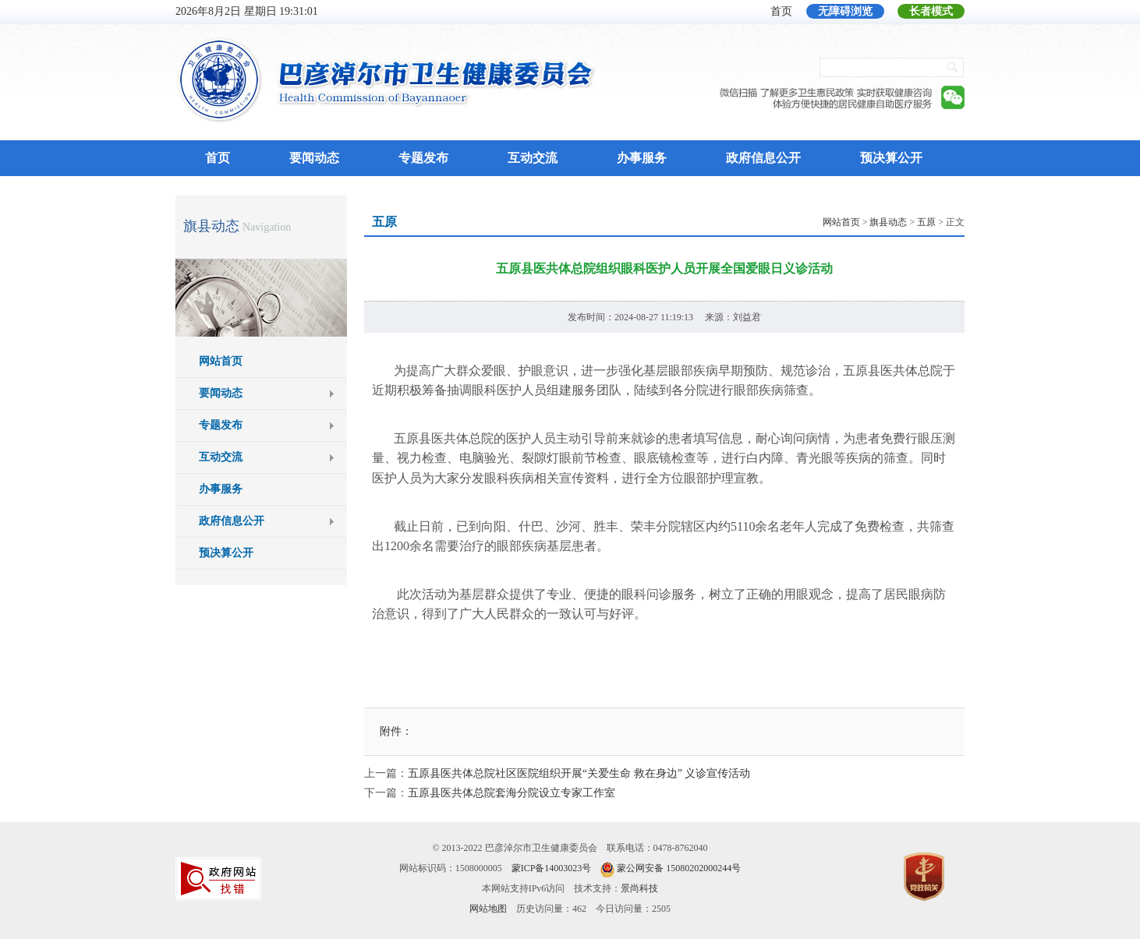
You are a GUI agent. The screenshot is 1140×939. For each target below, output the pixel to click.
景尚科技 (639, 888)
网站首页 (221, 361)
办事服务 (642, 157)
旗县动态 (211, 226)
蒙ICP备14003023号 (552, 868)
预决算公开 (891, 157)
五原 (926, 222)
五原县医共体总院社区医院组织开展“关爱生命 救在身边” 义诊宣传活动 (579, 773)
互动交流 (533, 157)
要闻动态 (314, 157)
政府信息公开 (763, 157)
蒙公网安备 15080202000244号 (679, 868)
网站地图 (488, 908)
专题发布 (423, 157)
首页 (781, 11)
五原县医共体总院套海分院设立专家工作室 (511, 793)
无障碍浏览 (845, 11)
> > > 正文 (894, 222)
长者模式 (931, 11)
